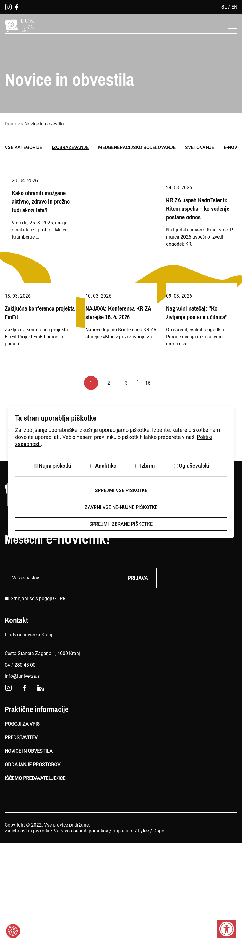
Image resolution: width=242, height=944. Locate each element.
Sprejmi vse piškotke (121, 490)
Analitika (105, 466)
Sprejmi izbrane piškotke (121, 524)
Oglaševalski (194, 466)
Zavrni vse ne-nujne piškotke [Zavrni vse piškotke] (121, 507)
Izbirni (147, 466)
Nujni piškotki (55, 466)
